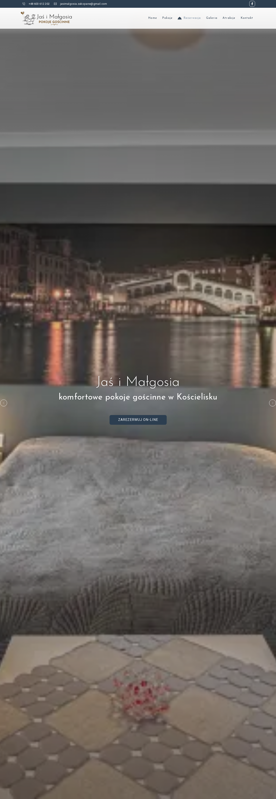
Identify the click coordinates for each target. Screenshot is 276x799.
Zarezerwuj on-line (138, 420)
